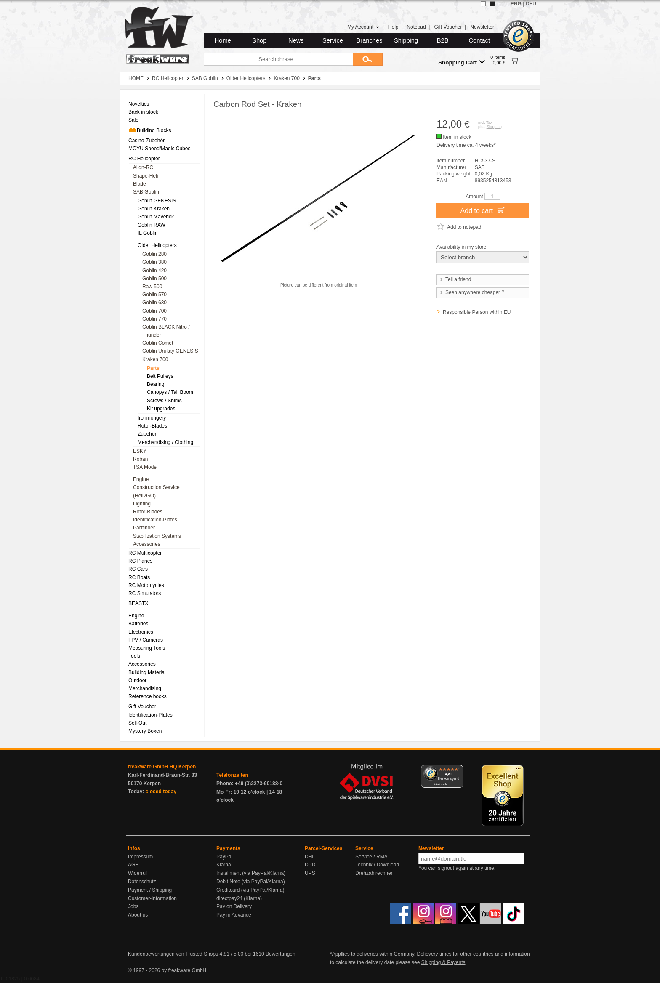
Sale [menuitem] (133, 120)
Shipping (406, 40)
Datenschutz (142, 882)
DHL (310, 857)
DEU (531, 4)
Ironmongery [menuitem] (152, 418)
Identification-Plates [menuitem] (155, 520)
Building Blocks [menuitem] (149, 130)
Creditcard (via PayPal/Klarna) (250, 890)
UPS (310, 873)
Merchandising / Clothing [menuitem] (165, 442)
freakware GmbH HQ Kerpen (162, 767)
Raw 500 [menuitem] (152, 287)
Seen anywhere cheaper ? (471, 292)
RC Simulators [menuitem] (144, 593)
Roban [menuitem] (140, 459)
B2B (443, 40)
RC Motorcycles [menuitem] (146, 585)
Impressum (140, 857)
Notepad (416, 27)
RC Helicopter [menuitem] (144, 159)
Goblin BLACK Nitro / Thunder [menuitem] (166, 331)
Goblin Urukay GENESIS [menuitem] (170, 351)
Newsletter (482, 27)
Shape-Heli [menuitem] (145, 176)
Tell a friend (455, 279)
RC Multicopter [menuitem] (145, 553)
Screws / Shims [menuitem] (164, 401)
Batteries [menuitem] (138, 624)
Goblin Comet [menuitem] (157, 343)
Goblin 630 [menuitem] (154, 303)
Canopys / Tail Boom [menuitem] (170, 392)
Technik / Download (377, 865)
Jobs (133, 906)
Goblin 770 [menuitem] (154, 319)
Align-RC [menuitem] (143, 167)
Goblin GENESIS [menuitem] (157, 201)
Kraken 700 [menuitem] (155, 359)
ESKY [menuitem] (139, 451)
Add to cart (483, 210)
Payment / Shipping (150, 890)
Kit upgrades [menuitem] (161, 409)
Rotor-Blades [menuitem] (152, 426)
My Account (363, 27)
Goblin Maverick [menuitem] (156, 217)
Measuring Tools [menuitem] (146, 648)
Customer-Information (152, 898)
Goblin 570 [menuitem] (154, 295)
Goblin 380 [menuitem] (154, 262)
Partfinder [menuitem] (144, 528)
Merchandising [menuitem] (144, 688)
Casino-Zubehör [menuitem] (146, 140)
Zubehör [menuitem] (147, 434)
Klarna (223, 865)
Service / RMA (371, 857)
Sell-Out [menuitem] (137, 723)
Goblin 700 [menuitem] (154, 311)
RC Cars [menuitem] (138, 569)
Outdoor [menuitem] (137, 680)
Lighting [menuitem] (142, 504)
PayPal (224, 857)
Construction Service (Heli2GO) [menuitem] (156, 491)
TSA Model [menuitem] (145, 467)
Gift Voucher (448, 27)
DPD (310, 865)
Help (393, 27)
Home (223, 40)
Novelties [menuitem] (138, 104)
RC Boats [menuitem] (139, 577)
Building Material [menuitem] (147, 672)
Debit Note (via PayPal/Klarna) (250, 882)
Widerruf (137, 873)
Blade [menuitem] (139, 184)
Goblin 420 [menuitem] (154, 271)
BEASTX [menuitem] (138, 603)
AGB (133, 865)
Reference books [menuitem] (147, 696)
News (296, 40)
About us (138, 915)
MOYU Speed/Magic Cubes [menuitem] (159, 148)
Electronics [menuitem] (140, 632)
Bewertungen (280, 954)
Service (332, 40)
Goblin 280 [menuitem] (154, 254)
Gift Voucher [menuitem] (142, 706)
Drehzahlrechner (374, 873)
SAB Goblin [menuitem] (146, 192)
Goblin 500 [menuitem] (154, 279)
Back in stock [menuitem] (143, 112)
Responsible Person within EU (477, 312)
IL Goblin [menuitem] (148, 233)
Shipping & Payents (443, 962)
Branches (370, 40)
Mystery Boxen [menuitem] (145, 731)
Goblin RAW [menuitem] (151, 225)
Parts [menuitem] (153, 368)
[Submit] (368, 59)
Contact (479, 40)
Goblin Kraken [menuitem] (154, 209)
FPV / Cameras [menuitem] (145, 640)
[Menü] (458, 770)
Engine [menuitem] (141, 479)
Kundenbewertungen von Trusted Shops (173, 954)
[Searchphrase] (278, 59)
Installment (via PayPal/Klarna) (250, 873)
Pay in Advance (233, 915)
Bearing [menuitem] (155, 384)
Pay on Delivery (234, 906)
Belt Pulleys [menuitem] (160, 376)
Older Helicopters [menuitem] (157, 245)
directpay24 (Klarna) (239, 898)
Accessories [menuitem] (146, 544)
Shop (259, 40)
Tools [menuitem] (134, 656)
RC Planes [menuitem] (140, 561)
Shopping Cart (461, 62)
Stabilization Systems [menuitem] (157, 536)
